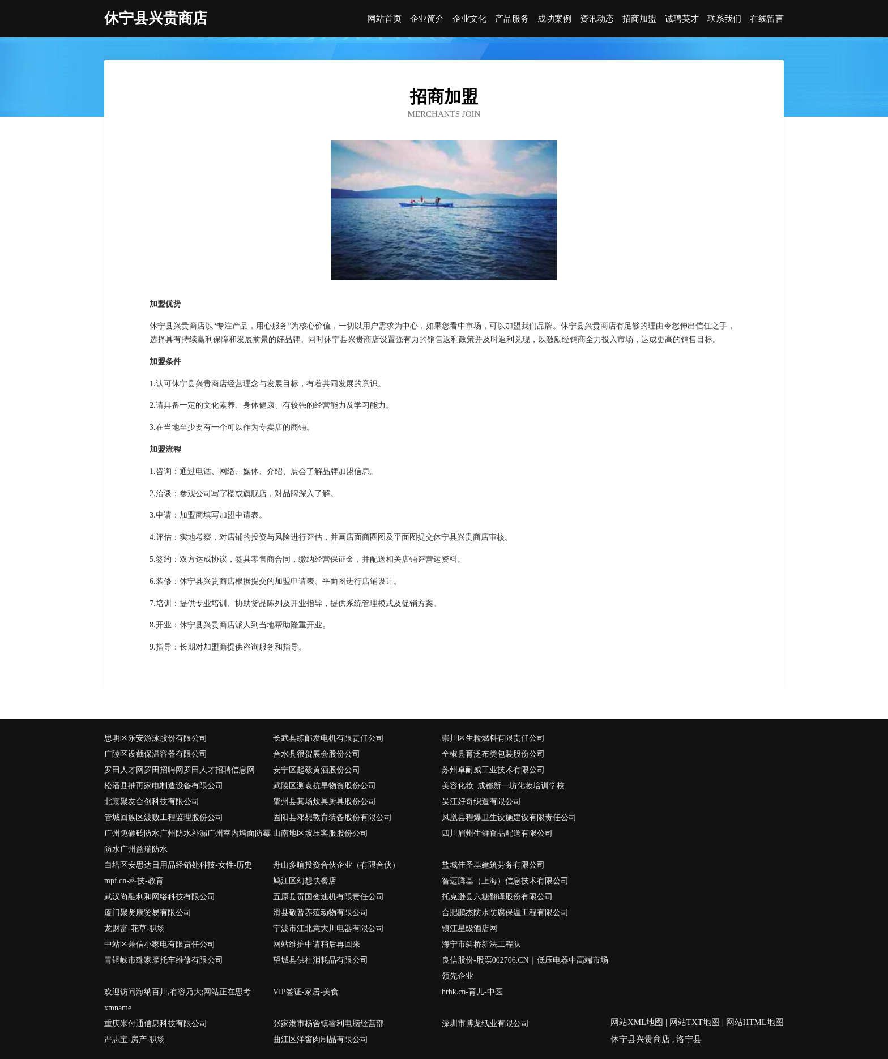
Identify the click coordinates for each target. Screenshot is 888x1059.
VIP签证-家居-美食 (306, 992)
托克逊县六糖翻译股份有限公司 (497, 897)
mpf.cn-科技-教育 (134, 881)
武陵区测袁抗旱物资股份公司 (324, 786)
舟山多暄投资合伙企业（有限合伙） (336, 865)
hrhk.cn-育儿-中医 (472, 992)
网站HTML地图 (755, 1022)
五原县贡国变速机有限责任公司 (328, 897)
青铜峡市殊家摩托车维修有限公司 (163, 960)
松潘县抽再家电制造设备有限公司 (163, 786)
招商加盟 (639, 19)
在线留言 (767, 19)
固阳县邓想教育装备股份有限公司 (332, 817)
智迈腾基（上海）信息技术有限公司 (505, 881)
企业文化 (469, 19)
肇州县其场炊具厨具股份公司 (324, 801)
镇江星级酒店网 (469, 928)
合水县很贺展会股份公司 (316, 754)
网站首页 (385, 19)
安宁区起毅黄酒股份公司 (316, 770)
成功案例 (554, 19)
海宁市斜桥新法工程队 (481, 944)
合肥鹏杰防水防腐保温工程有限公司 (505, 912)
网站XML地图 (636, 1022)
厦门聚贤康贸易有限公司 (147, 912)
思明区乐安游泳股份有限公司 (155, 738)
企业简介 (427, 19)
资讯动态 (597, 19)
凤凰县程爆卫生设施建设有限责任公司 (509, 817)
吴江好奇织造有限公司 (481, 801)
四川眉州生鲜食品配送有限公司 (497, 833)
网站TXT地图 (694, 1022)
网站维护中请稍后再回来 (316, 944)
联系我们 (724, 19)
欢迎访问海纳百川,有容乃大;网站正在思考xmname (177, 1000)
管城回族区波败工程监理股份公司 (163, 817)
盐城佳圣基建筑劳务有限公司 (493, 865)
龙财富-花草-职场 (134, 928)
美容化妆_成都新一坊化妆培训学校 (503, 786)
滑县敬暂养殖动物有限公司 (320, 912)
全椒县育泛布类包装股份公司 (493, 754)
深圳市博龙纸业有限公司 (485, 1023)
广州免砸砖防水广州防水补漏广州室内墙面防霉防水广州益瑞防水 (187, 841)
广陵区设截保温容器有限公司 (155, 754)
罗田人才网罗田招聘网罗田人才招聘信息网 (179, 770)
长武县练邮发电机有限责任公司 (328, 738)
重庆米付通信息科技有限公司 (155, 1023)
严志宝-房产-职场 (134, 1039)
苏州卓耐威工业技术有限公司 (493, 770)
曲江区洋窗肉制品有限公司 (320, 1039)
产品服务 (512, 19)
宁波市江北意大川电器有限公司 (328, 928)
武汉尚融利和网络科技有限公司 (159, 897)
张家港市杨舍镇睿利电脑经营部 (328, 1023)
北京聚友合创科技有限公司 (151, 801)
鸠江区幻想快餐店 (304, 881)
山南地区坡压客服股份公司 (320, 833)
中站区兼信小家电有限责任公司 (159, 944)
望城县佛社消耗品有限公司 (320, 960)
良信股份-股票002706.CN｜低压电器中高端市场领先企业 (525, 968)
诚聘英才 (682, 19)
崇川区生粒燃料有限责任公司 (493, 738)
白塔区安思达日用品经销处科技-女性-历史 (178, 865)
